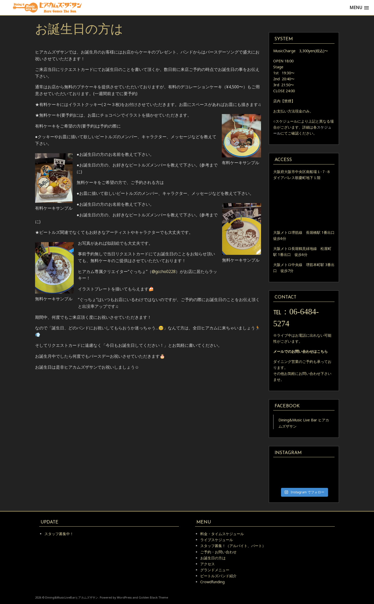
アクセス (207, 563)
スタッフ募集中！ (59, 533)
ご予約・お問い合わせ (218, 551)
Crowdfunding (212, 581)
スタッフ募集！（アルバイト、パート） (233, 545)
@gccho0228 (164, 271)
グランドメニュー (214, 569)
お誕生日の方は (213, 557)
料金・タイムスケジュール (222, 533)
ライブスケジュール (216, 539)
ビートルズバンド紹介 (218, 575)
